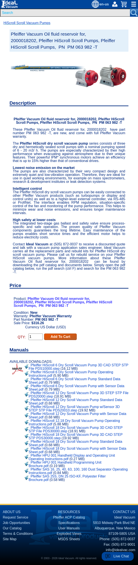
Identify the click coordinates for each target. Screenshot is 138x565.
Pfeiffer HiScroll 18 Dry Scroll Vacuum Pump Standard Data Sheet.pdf (75, 443)
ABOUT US (12, 512)
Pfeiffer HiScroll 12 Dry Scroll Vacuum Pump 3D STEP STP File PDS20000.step (78, 394)
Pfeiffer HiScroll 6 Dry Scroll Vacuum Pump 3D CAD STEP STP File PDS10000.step (78, 366)
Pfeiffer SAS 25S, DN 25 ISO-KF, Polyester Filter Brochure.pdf (67, 478)
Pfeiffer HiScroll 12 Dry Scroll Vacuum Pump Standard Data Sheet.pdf (75, 401)
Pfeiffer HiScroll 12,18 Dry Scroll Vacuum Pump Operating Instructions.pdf (74, 422)
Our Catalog (12, 528)
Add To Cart (60, 337)
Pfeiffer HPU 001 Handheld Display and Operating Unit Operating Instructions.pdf (72, 457)
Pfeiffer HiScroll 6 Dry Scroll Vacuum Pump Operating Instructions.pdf (71, 373)
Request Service (15, 517)
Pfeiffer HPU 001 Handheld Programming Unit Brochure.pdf (65, 464)
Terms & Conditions (18, 533)
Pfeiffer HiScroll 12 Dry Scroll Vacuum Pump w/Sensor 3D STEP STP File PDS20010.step (74, 408)
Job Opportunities (16, 523)
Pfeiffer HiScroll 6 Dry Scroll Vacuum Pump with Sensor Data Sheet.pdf (76, 387)
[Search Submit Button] (134, 13)
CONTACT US (124, 512)
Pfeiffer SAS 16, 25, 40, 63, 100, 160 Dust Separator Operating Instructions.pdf (78, 471)
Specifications (69, 523)
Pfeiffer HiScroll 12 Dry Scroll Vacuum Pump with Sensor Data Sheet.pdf (77, 415)
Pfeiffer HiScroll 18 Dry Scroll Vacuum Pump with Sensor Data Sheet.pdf (77, 450)
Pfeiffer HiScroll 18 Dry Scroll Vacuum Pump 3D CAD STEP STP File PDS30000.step (76, 429)
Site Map (10, 539)
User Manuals (69, 528)
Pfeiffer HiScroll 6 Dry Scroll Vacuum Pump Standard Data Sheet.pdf (74, 380)
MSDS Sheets (69, 539)
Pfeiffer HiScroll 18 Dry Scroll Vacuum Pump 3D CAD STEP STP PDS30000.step (76, 436)
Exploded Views (69, 533)
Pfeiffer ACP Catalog (69, 517)
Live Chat (121, 556)
